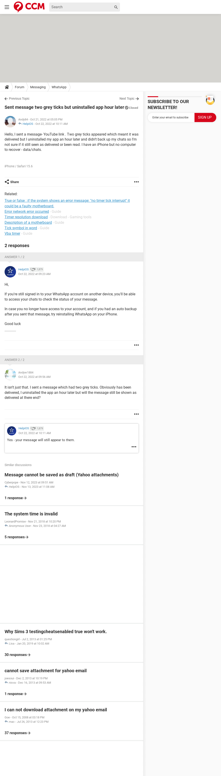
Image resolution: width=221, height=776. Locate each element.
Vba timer (12, 233)
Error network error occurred (27, 211)
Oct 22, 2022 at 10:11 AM (51, 123)
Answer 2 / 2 (14, 360)
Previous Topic (19, 98)
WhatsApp (59, 87)
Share (14, 182)
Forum (19, 87)
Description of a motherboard (28, 222)
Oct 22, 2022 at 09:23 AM (34, 274)
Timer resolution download (26, 217)
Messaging (38, 87)
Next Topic (127, 98)
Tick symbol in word (21, 228)
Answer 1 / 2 (14, 257)
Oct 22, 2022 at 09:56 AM (34, 377)
